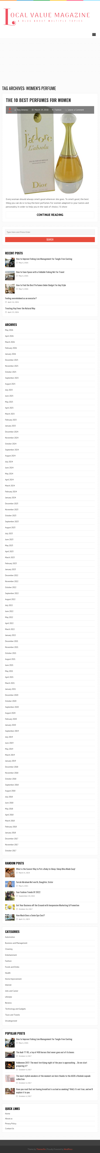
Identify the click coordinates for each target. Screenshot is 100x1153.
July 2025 (9, 390)
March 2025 (10, 414)
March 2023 (10, 557)
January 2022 (10, 635)
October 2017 (10, 850)
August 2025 (10, 384)
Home (7, 1113)
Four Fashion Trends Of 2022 (28, 892)
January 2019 (10, 761)
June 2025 (9, 396)
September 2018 (12, 785)
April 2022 (9, 623)
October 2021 (10, 653)
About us (8, 1118)
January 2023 (10, 569)
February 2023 (11, 563)
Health (8, 973)
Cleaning (8, 949)
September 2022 (12, 593)
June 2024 (9, 467)
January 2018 (10, 832)
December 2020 (11, 695)
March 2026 (10, 342)
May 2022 (9, 617)
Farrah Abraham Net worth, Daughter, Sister (34, 882)
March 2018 (10, 821)
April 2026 (9, 336)
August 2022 (10, 599)
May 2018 (9, 809)
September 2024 (12, 450)
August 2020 (10, 713)
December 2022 (11, 575)
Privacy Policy (10, 1123)
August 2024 (10, 455)
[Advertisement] (50, 60)
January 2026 (10, 354)
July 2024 (9, 461)
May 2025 (9, 402)
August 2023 (10, 527)
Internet (8, 985)
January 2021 (10, 689)
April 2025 (9, 408)
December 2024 (11, 432)
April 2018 (9, 815)
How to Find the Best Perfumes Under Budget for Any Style (41, 285)
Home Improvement (13, 979)
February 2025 (11, 420)
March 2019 (10, 755)
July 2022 (9, 605)
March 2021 (10, 683)
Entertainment (11, 955)
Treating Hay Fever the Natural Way (20, 308)
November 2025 (11, 366)
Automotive (10, 937)
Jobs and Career (11, 991)
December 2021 (11, 641)
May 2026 (9, 330)
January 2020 (10, 725)
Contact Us (9, 1128)
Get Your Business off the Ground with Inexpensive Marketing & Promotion (47, 905)
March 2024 (10, 485)
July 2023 (9, 533)
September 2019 (12, 731)
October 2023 (10, 515)
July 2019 (9, 737)
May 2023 (9, 545)
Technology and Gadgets (15, 1009)
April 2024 (9, 479)
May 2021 (9, 671)
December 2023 (11, 503)
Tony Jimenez (22, 109)
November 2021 (11, 647)
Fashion (58, 109)
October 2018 (10, 779)
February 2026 (11, 348)
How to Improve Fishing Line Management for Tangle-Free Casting (44, 258)
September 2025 (12, 378)
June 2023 (9, 539)
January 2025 (10, 426)
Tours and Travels (12, 1015)
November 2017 (11, 844)
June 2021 (9, 665)
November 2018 (11, 773)
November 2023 (11, 509)
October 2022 (10, 587)
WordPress (68, 1149)
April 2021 (9, 677)
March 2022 (10, 629)
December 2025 (11, 360)
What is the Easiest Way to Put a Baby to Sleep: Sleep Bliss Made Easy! (45, 868)
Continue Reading (57, 215)
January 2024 (10, 497)
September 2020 (12, 707)
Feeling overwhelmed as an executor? (21, 298)
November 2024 (11, 438)
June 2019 (9, 743)
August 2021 (10, 659)
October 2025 (10, 372)
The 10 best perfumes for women (38, 100)
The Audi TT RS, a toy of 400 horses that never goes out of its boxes (45, 1052)
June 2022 (9, 611)
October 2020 (10, 701)
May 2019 (9, 749)
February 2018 (11, 826)
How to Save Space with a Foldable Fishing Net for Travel (40, 272)
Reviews (8, 1003)
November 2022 (11, 581)
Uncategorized (11, 1021)
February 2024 (11, 491)
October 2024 (10, 444)
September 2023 (12, 521)
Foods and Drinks (12, 967)
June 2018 (9, 803)
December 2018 (11, 767)
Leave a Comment (76, 109)
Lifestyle (8, 997)
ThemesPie (41, 1149)
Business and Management (16, 943)
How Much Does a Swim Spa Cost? (30, 915)
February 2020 (11, 719)
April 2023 (9, 551)
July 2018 (9, 797)
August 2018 (10, 791)
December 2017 (11, 838)
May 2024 (9, 473)
